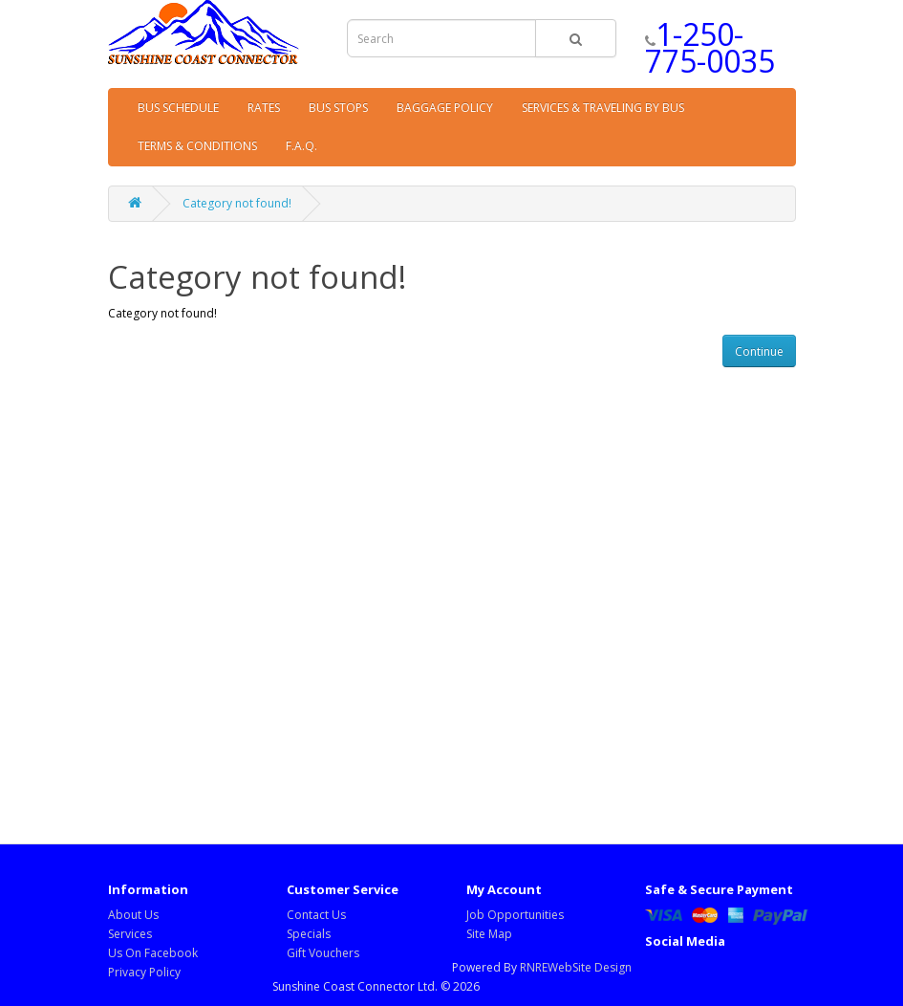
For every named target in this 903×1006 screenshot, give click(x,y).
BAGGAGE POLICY (445, 107)
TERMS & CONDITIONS (197, 146)
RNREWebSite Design (576, 967)
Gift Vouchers (323, 953)
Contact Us (316, 915)
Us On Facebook (153, 953)
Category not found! (237, 203)
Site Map (489, 934)
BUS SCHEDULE (178, 107)
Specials (309, 934)
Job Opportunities (515, 915)
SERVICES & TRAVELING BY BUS (603, 107)
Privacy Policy (144, 972)
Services (130, 934)
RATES (263, 107)
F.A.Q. (301, 146)
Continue (759, 351)
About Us (133, 915)
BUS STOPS (338, 107)
